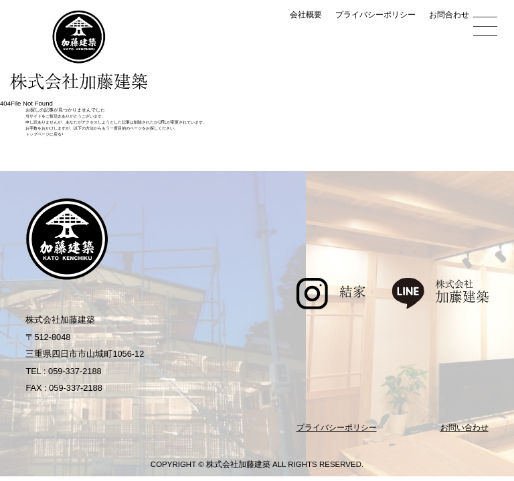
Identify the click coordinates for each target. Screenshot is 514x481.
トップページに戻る (44, 134)
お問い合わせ (464, 428)
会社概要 (306, 15)
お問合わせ (449, 15)
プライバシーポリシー (375, 15)
